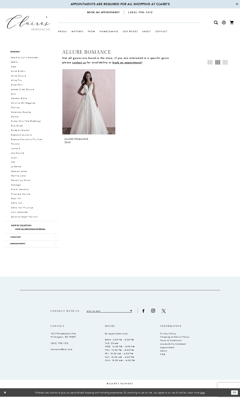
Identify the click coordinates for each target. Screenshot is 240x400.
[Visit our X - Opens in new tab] (169, 314)
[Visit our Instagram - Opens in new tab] (158, 314)
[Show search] (216, 23)
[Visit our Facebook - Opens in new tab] (148, 314)
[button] (224, 23)
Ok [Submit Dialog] (234, 395)
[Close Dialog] (5, 395)
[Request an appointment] (103, 12)
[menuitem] (103, 12)
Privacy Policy (168, 336)
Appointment (167, 350)
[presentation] (88, 101)
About (163, 354)
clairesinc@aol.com (61, 352)
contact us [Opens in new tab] (79, 62)
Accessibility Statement (173, 347)
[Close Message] (237, 4)
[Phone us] (140, 12)
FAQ (162, 357)
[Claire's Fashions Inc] (28, 22)
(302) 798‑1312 (60, 346)
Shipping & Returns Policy (174, 340)
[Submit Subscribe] (136, 314)
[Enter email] (112, 314)
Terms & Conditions (171, 343)
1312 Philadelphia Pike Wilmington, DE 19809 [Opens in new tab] (63, 338)
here (202, 395)
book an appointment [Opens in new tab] (127, 62)
